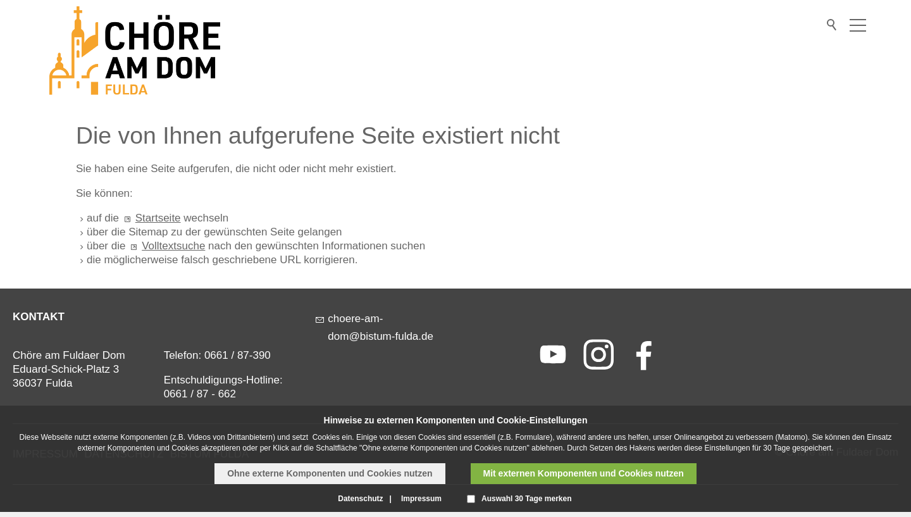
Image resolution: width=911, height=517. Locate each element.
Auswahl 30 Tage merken (526, 498)
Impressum (421, 498)
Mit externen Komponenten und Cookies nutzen (583, 473)
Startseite (158, 218)
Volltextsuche (173, 246)
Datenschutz (360, 498)
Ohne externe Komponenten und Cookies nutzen (329, 473)
